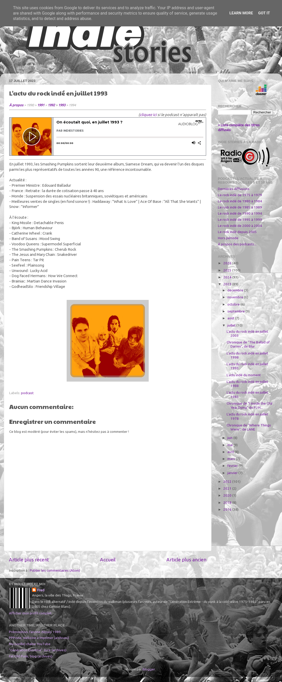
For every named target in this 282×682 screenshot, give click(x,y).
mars (231, 459)
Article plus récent (29, 559)
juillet (231, 325)
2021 (227, 488)
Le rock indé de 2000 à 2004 (240, 226)
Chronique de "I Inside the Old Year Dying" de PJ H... (249, 405)
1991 (40, 105)
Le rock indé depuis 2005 (237, 232)
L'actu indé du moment (244, 375)
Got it (264, 13)
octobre (233, 304)
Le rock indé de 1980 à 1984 (240, 201)
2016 (227, 509)
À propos (16, 105)
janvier (232, 473)
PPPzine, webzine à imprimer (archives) (39, 638)
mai (230, 445)
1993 (61, 105)
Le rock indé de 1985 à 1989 (240, 207)
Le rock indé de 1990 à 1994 (240, 213)
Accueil (108, 559)
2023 (227, 284)
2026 (227, 263)
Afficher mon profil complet (30, 613)
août (231, 318)
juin (230, 438)
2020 (227, 495)
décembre (235, 290)
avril (231, 452)
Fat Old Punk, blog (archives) (30, 656)
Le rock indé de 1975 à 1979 (240, 195)
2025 (227, 270)
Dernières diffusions (233, 189)
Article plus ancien (186, 559)
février (233, 466)
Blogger (149, 669)
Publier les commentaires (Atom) (55, 570)
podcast (27, 393)
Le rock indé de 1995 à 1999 (240, 219)
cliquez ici (148, 114)
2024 (227, 277)
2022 (227, 481)
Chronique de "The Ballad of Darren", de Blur (248, 344)
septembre (236, 311)
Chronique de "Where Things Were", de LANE (249, 427)
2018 (227, 502)
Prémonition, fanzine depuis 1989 (35, 632)
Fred (40, 590)
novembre (235, 297)
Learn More (241, 13)
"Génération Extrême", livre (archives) (37, 650)
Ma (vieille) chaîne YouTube (30, 644)
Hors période (228, 238)
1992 (51, 105)
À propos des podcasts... (237, 244)
